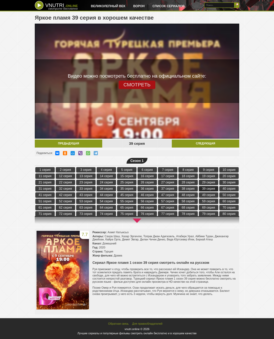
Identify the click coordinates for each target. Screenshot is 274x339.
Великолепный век (108, 6)
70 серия (229, 207)
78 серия (188, 214)
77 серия (167, 214)
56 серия (147, 201)
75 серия (126, 214)
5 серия (126, 170)
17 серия (167, 176)
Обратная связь (118, 323)
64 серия (106, 207)
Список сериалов (169, 6)
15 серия (126, 176)
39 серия (208, 188)
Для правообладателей (147, 323)
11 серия (45, 176)
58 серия (188, 201)
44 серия (106, 195)
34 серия (106, 188)
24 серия (106, 182)
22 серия (65, 182)
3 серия (86, 170)
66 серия (147, 207)
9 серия (208, 170)
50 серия (229, 195)
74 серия (106, 214)
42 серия (65, 195)
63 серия (86, 207)
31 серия (45, 188)
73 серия (86, 214)
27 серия (167, 182)
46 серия (147, 195)
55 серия (126, 201)
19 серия (208, 176)
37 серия (167, 188)
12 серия (65, 176)
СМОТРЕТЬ (137, 84)
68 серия (188, 207)
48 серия (188, 195)
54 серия (106, 201)
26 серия (147, 182)
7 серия (167, 170)
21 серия (45, 182)
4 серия (106, 170)
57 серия (167, 201)
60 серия (229, 201)
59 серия (208, 201)
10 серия (229, 170)
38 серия (188, 188)
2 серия (65, 170)
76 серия (147, 214)
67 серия (167, 207)
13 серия (86, 176)
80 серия (229, 214)
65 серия (126, 207)
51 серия (45, 201)
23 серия (86, 182)
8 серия (188, 170)
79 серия (208, 214)
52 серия (65, 201)
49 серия (208, 195)
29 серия (208, 182)
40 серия (229, 188)
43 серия (86, 195)
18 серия (188, 176)
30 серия (229, 182)
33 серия (86, 188)
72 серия (65, 214)
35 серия (126, 188)
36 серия (147, 188)
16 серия (147, 176)
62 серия (65, 207)
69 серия (208, 207)
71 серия (45, 214)
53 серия (86, 201)
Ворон (139, 6)
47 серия (167, 195)
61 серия (45, 207)
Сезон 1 (137, 161)
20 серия (229, 176)
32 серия (65, 188)
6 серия (147, 170)
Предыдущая (68, 143)
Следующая (205, 143)
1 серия (45, 170)
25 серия (126, 182)
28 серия (188, 182)
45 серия (126, 195)
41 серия (45, 195)
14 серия (106, 176)
